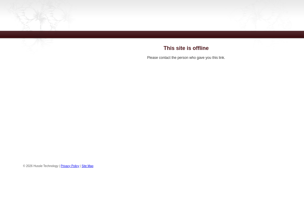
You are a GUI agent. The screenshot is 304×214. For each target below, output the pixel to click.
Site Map (87, 166)
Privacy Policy (70, 166)
